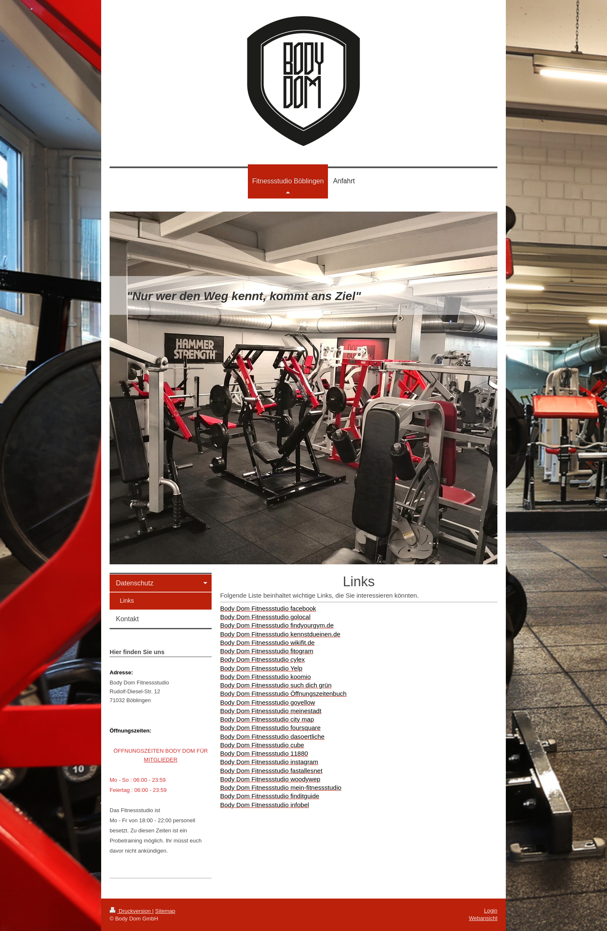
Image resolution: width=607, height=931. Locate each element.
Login (490, 910)
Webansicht (483, 918)
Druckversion (131, 911)
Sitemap (165, 911)
